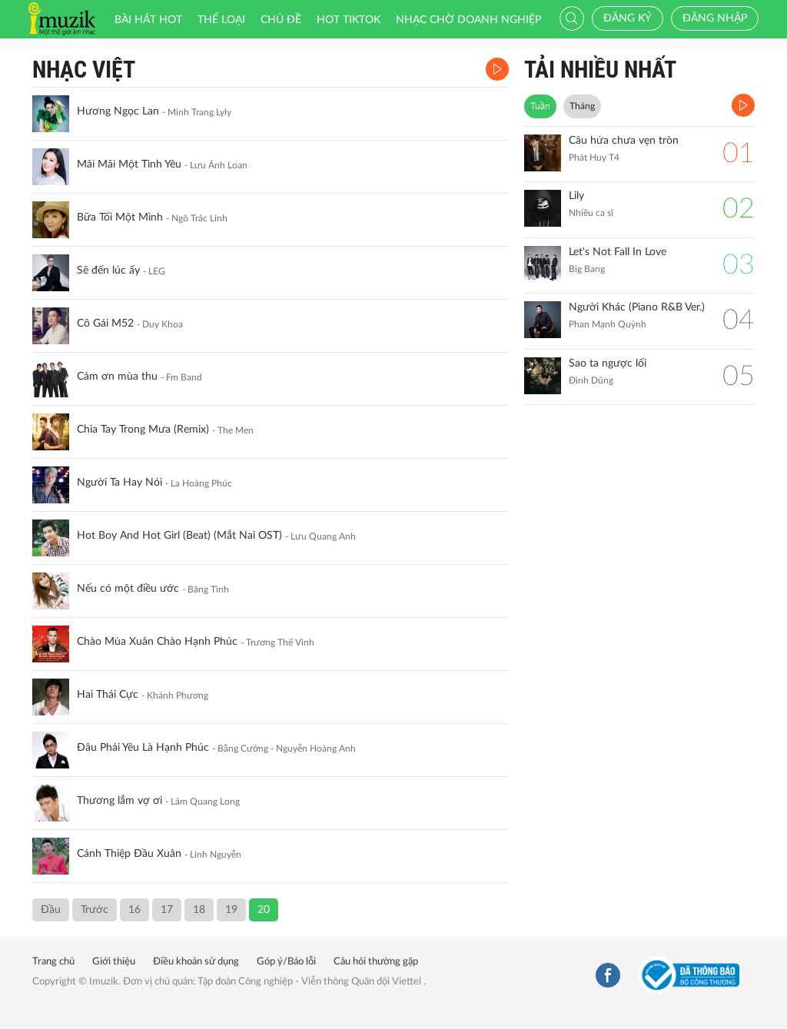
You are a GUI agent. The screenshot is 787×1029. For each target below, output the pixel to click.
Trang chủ (53, 962)
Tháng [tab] (582, 106)
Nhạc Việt (83, 69)
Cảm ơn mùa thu (117, 376)
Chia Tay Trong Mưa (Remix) (143, 429)
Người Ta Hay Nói (119, 482)
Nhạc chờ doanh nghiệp (468, 20)
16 (134, 910)
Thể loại (221, 20)
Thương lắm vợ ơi (119, 800)
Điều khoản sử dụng (196, 962)
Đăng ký (627, 18)
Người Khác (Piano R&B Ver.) (637, 307)
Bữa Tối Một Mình (120, 217)
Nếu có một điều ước (128, 588)
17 (167, 910)
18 (199, 910)
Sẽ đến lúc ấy (108, 270)
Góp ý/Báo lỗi (286, 962)
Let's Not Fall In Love (617, 252)
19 (231, 910)
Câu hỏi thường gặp (376, 962)
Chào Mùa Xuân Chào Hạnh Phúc (157, 641)
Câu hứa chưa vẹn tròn (624, 140)
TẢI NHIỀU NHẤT (600, 69)
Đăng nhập (714, 18)
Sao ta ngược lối (607, 363)
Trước (94, 910)
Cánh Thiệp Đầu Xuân (129, 853)
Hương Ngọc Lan (118, 111)
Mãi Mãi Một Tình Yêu (129, 164)
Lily (576, 196)
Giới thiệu (113, 962)
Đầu (51, 910)
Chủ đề (281, 20)
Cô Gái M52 (105, 323)
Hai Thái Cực (107, 694)
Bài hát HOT (148, 20)
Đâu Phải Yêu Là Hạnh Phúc (143, 747)
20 (263, 910)
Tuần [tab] (540, 106)
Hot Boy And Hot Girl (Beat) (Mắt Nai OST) (179, 535)
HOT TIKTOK (348, 20)
